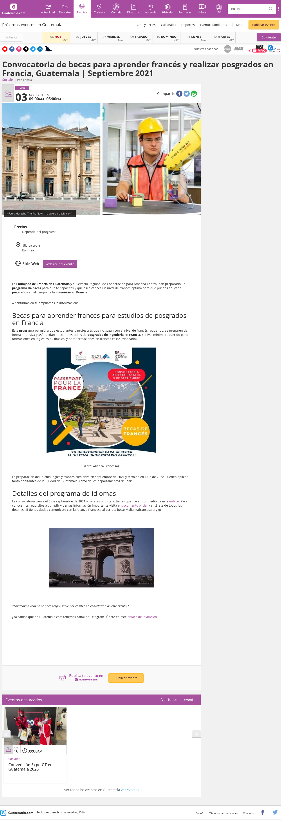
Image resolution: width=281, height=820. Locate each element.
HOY (55, 37)
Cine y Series (146, 25)
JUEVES (83, 37)
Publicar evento (263, 25)
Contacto (248, 813)
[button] (269, 37)
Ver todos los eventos (179, 699)
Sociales (8, 79)
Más (239, 25)
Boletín (200, 813)
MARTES (221, 37)
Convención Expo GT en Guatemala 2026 (30, 767)
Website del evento (60, 264)
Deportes (188, 25)
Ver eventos (130, 789)
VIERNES (111, 37)
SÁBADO (139, 37)
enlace (174, 501)
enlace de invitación (142, 617)
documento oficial (134, 505)
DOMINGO (167, 37)
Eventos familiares (213, 25)
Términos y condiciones (223, 813)
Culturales (168, 25)
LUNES (194, 37)
